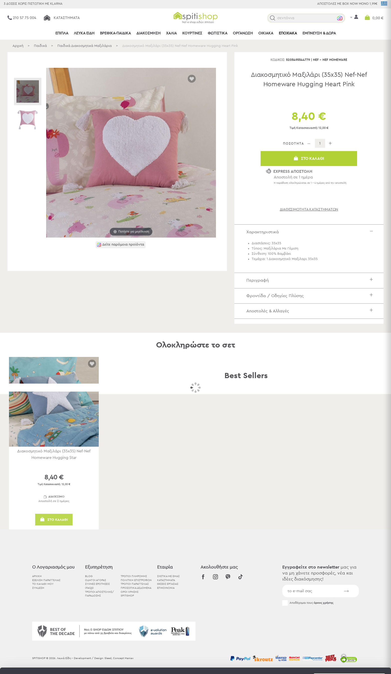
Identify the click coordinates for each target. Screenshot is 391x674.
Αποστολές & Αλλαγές (311, 311)
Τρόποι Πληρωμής (134, 576)
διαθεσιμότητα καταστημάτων (309, 209)
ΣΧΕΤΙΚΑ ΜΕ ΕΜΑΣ (168, 576)
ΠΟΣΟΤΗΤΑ (293, 143)
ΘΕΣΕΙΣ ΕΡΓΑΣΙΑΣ (167, 584)
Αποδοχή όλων (349, 619)
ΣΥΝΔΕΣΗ (38, 588)
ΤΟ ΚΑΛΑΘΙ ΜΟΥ (43, 584)
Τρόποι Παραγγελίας (135, 584)
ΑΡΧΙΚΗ (37, 576)
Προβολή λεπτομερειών (275, 664)
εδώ (156, 632)
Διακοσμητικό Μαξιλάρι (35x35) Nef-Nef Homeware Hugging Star (54, 454)
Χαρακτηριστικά (311, 232)
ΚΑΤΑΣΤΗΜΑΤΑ (166, 580)
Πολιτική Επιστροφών (136, 580)
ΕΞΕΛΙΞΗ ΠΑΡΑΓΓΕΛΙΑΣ (46, 580)
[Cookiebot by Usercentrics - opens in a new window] (32, 664)
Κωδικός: (278, 60)
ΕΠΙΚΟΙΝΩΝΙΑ (166, 588)
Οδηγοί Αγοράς (95, 580)
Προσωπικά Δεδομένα (136, 588)
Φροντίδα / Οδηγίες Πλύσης (311, 296)
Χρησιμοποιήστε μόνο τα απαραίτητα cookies (349, 638)
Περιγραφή (311, 280)
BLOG (89, 576)
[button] (272, 18)
